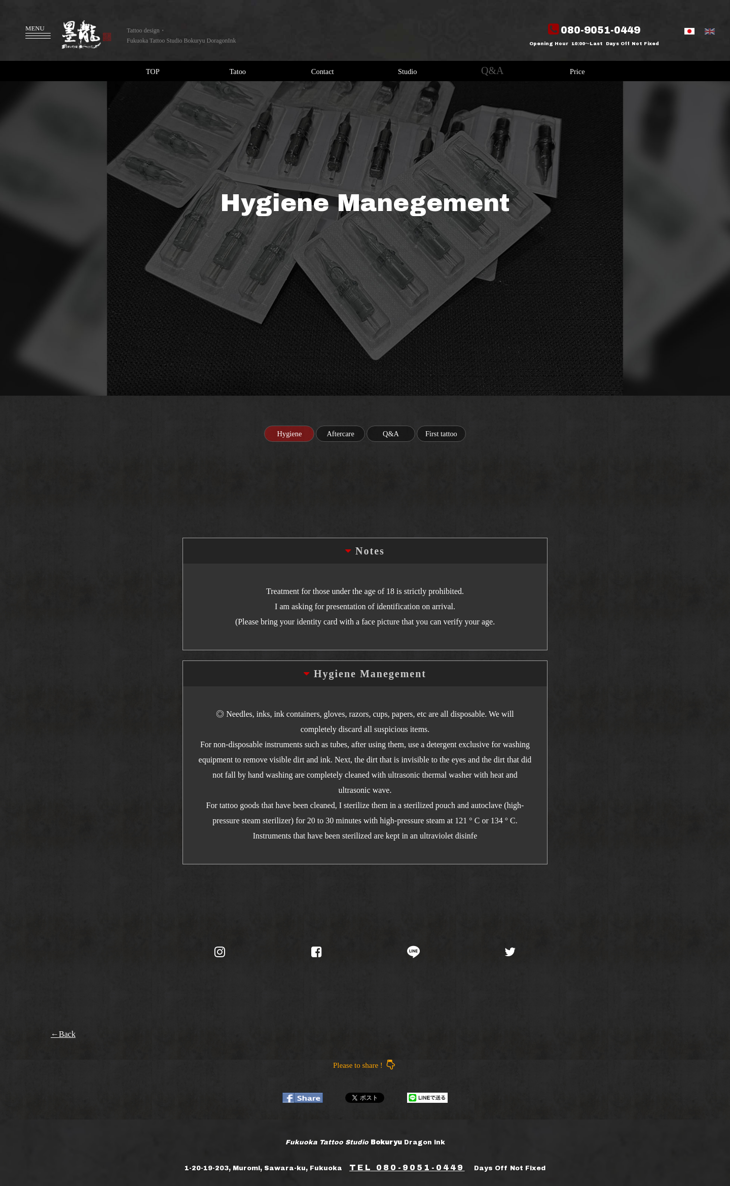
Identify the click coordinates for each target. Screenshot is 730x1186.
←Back (63, 1034)
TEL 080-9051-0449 (406, 1167)
